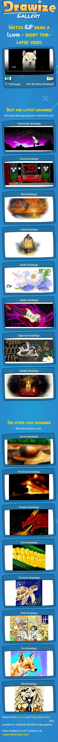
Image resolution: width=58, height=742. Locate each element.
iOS (28, 724)
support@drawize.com (15, 734)
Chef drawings (29, 613)
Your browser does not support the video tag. (29, 62)
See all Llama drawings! (40, 84)
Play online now (40, 717)
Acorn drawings (29, 436)
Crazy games (44, 724)
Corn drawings (29, 542)
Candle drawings (29, 370)
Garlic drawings (29, 264)
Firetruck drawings (29, 471)
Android (20, 724)
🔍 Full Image (13, 84)
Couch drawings (29, 158)
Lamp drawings (29, 229)
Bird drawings (29, 194)
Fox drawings (29, 648)
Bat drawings (29, 683)
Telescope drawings (29, 123)
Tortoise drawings (29, 577)
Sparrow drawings (29, 335)
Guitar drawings (29, 300)
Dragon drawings (29, 507)
